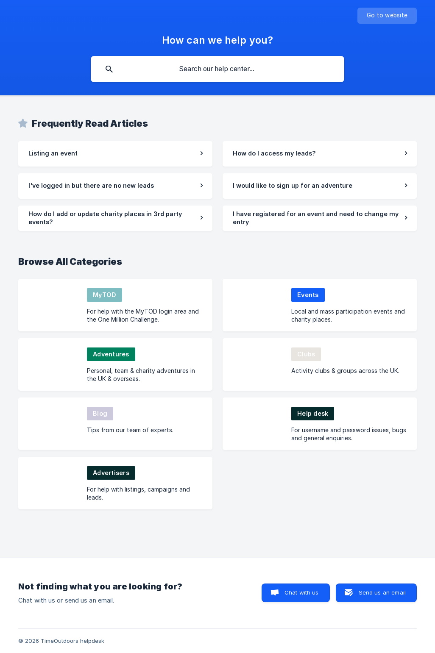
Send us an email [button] (382, 592)
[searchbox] (217, 69)
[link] (115, 154)
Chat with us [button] (301, 592)
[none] (387, 16)
